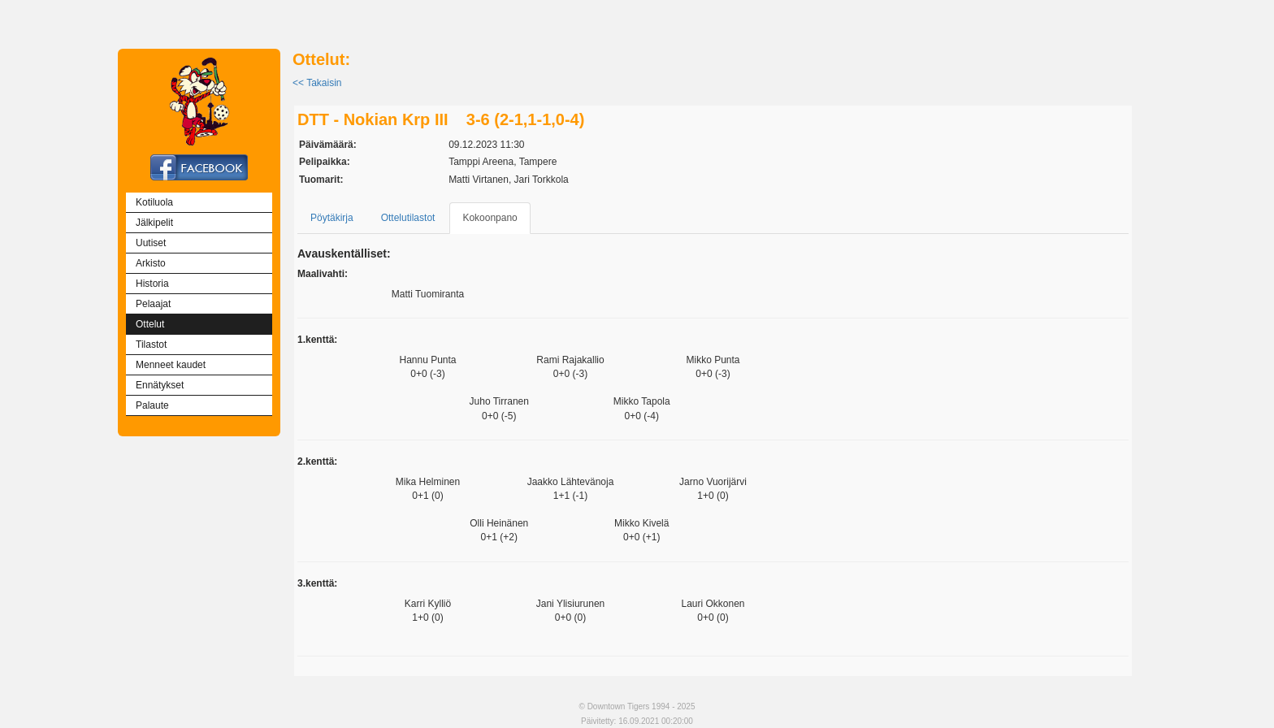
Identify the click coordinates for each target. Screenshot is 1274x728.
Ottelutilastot (408, 217)
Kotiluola (154, 202)
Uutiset (151, 243)
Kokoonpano (489, 217)
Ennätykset (160, 385)
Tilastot (151, 344)
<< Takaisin (317, 83)
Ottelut (150, 324)
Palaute (152, 405)
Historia (152, 283)
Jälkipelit (154, 222)
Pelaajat (153, 304)
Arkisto (151, 263)
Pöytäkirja (331, 217)
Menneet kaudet (171, 364)
